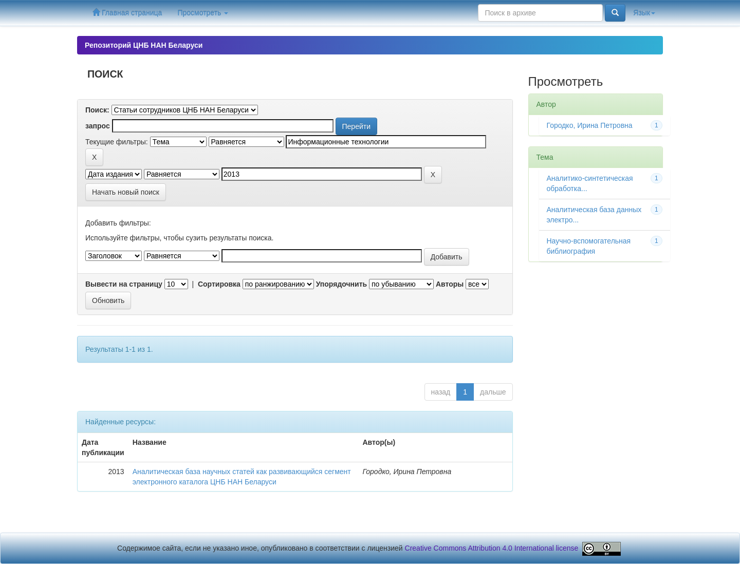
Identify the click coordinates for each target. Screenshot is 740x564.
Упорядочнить (341, 284)
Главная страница (127, 12)
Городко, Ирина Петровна (590, 125)
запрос (97, 126)
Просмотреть (202, 13)
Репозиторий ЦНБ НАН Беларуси (143, 45)
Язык (644, 13)
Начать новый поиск (125, 192)
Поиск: (97, 110)
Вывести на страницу (123, 284)
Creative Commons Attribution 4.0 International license (492, 548)
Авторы (450, 284)
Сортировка (219, 284)
